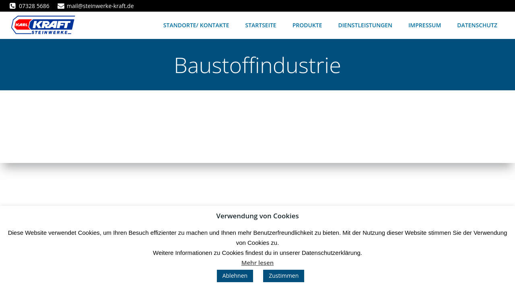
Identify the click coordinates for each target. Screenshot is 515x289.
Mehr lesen (257, 262)
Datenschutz (477, 25)
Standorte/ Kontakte (196, 25)
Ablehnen (234, 275)
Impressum (424, 25)
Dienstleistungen (365, 25)
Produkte (307, 25)
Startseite (260, 25)
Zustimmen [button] (284, 275)
